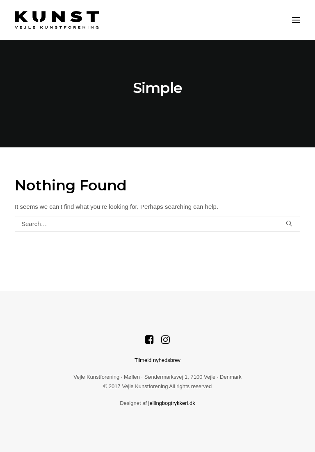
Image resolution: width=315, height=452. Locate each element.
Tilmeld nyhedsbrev (157, 360)
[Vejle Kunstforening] (57, 20)
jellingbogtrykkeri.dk (171, 403)
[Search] (157, 224)
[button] (296, 20)
